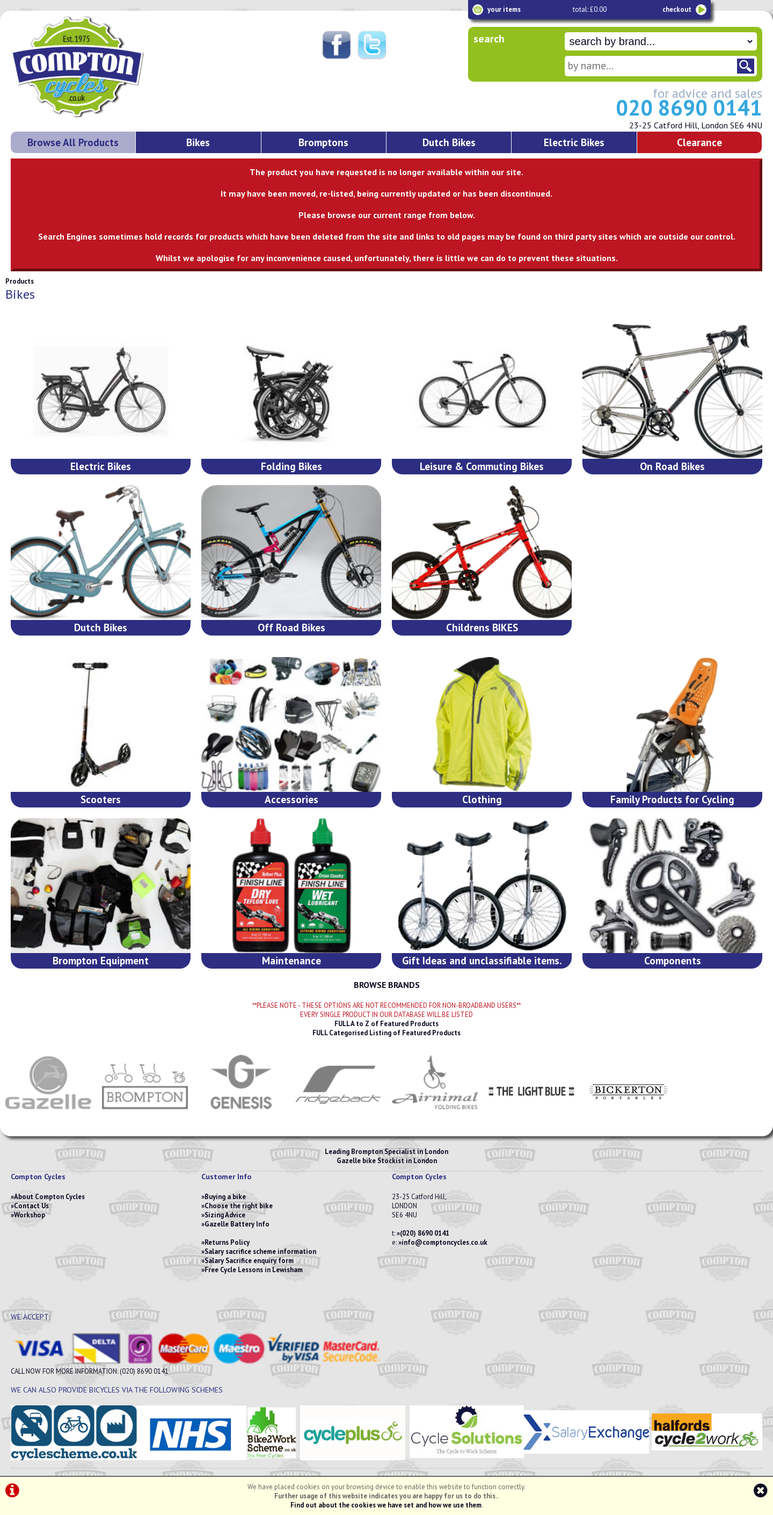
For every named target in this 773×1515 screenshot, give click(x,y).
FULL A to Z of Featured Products (386, 1023)
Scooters (101, 799)
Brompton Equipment (101, 960)
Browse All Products (73, 142)
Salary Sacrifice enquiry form (249, 1260)
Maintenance (291, 960)
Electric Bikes (574, 142)
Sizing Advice (225, 1215)
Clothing (482, 799)
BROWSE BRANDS (387, 984)
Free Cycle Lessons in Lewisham (254, 1269)
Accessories (291, 799)
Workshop (29, 1215)
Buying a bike (225, 1196)
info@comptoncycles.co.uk (444, 1242)
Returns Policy (227, 1242)
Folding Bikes (291, 466)
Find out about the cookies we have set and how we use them (386, 1505)
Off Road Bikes (291, 627)
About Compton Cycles (49, 1196)
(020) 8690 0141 (424, 1233)
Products (19, 281)
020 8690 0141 (689, 107)
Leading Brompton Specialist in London (386, 1151)
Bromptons (323, 142)
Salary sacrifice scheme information (260, 1251)
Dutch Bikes (449, 142)
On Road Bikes (672, 466)
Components (672, 960)
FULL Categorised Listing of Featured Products (386, 1032)
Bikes (198, 142)
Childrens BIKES (482, 627)
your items (504, 9)
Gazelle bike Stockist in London (387, 1160)
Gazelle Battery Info (237, 1224)
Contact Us (31, 1205)
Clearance (699, 142)
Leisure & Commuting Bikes (482, 466)
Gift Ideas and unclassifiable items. (481, 960)
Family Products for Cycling (672, 799)
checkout (676, 9)
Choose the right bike (239, 1205)
